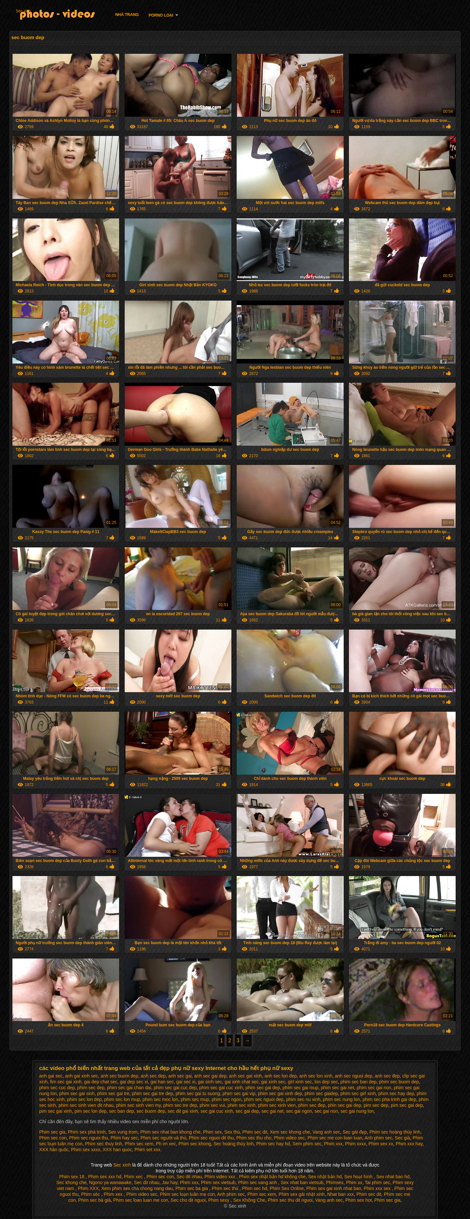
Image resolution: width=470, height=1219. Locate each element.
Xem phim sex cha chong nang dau (137, 1188)
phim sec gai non (374, 1087)
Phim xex (114, 1194)
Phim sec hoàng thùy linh (394, 1132)
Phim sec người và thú (163, 1137)
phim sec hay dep (396, 1093)
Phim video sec (289, 1137)
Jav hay (169, 1182)
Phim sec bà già (94, 1200)
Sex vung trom (123, 1132)
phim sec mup (194, 1099)
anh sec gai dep (210, 1075)
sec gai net (272, 1111)
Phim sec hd (254, 1188)
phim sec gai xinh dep (280, 1093)
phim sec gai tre (113, 1093)
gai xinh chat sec (241, 1081)
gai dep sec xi (134, 1081)
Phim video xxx (220, 1176)
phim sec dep (90, 1087)
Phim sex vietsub (218, 1182)
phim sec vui (212, 1105)
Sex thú (232, 1132)
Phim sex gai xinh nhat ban (333, 1188)
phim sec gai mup (301, 1087)
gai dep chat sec (101, 1081)
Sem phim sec (306, 1143)
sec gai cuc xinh (216, 1111)
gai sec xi (185, 1081)
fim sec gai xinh (65, 1081)
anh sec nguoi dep (353, 1075)
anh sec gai (180, 1075)
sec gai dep (247, 1111)
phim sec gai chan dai (129, 1087)
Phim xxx (333, 1143)
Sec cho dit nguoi (188, 1200)
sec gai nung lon (357, 1111)
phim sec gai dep (262, 1087)
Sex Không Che (249, 1200)
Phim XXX (88, 1188)
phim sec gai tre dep (152, 1093)
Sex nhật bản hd (324, 1176)
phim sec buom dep (399, 1081)
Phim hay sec (124, 1137)
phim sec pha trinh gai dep (389, 1099)
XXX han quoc (117, 1149)
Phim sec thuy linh (103, 1143)
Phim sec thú (226, 1188)
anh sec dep (153, 1075)
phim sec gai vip (239, 1093)
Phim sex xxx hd (104, 1176)
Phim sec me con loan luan (334, 1137)
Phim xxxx (355, 1143)
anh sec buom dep (119, 1075)
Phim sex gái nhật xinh (302, 1194)
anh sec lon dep (280, 1075)
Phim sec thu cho (253, 1137)
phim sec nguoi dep (263, 1099)
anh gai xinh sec (81, 1075)
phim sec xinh (241, 1105)
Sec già (402, 1137)
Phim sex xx (380, 1143)
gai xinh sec (273, 1081)
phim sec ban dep (358, 1081)
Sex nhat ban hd (393, 1176)
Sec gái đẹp (355, 1132)
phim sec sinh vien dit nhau (86, 1105)
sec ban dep (121, 1111)
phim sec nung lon (341, 1099)
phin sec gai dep (344, 1105)
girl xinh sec (300, 1081)
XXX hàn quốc (54, 1149)
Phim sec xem (139, 1143)
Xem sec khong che (290, 1132)
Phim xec (134, 1176)
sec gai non (326, 1111)
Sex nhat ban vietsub (302, 1182)
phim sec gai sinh (77, 1093)
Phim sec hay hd (273, 1143)
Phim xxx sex (378, 1188)
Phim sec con (53, 1137)
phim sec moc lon (160, 1099)
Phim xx (354, 1182)
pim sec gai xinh (55, 1111)
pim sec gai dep (407, 1105)
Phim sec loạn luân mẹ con (187, 1194)
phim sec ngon (226, 1099)
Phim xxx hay (409, 1143)
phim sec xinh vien (277, 1105)
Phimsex (335, 1182)
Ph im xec (166, 1143)
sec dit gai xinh (183, 1111)
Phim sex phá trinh (87, 1132)
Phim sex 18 (72, 1176)
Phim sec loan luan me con (140, 1200)
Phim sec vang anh (258, 1182)
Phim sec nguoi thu (88, 1137)
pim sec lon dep (90, 1111)
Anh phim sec (378, 1137)
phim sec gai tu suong (198, 1093)
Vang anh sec (326, 1132)
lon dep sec (326, 1081)
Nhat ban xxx (340, 1194)
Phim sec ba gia (193, 1188)
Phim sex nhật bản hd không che (272, 1176)
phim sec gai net (337, 1087)
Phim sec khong (195, 1143)
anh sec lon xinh (315, 1075)
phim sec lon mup (122, 1099)
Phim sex (212, 1132)
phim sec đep (311, 1105)
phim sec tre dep (180, 1105)
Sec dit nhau (189, 1176)
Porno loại (161, 15)
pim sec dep (376, 1105)
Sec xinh (23, 11)
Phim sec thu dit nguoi (290, 1200)
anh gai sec (51, 1075)
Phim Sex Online (287, 1188)
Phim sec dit (255, 1132)
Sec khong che (71, 1182)
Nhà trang (127, 14)
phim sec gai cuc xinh (221, 1087)
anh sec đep (387, 1075)
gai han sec (162, 1081)
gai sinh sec (210, 1081)
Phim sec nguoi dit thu (211, 1137)
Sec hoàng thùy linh (233, 1143)
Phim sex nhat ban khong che (170, 1132)
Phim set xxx (147, 1149)
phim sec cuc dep (57, 1087)
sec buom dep (150, 1111)
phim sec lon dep (84, 1099)
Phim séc (91, 1194)
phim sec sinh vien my (138, 1105)
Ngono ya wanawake (110, 1182)
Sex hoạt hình (359, 1176)
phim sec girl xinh (358, 1093)
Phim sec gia (52, 1132)
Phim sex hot (358, 1200)
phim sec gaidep (321, 1093)
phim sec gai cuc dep (175, 1087)
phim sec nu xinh (303, 1099)
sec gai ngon (299, 1111)
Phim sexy (219, 1200)
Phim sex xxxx (85, 1149)
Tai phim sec (377, 1182)
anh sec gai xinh (245, 1075)
